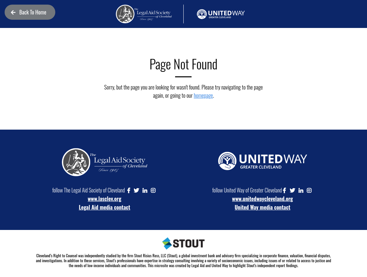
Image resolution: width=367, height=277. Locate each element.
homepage (203, 95)
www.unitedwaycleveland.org (262, 199)
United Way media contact (262, 207)
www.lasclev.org (104, 199)
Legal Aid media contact (104, 207)
